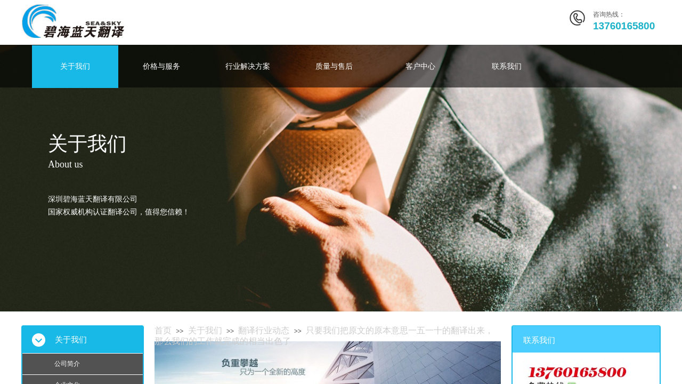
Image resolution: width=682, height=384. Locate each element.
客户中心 (420, 66)
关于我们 (75, 66)
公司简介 (67, 363)
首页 (163, 330)
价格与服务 (161, 66)
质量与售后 (334, 66)
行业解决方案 (247, 66)
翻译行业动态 (263, 330)
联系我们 (507, 66)
